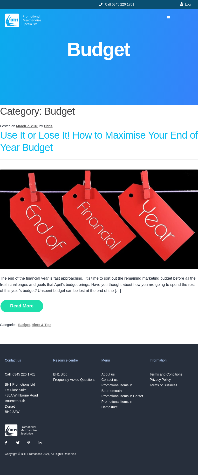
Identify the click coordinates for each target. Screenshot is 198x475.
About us (108, 374)
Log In (189, 4)
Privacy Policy (160, 380)
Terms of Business (163, 385)
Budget (24, 325)
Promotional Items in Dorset (122, 396)
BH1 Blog (60, 374)
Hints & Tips (41, 325)
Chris (48, 126)
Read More (22, 305)
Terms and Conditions (166, 374)
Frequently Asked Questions (74, 380)
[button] (168, 18)
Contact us (110, 380)
